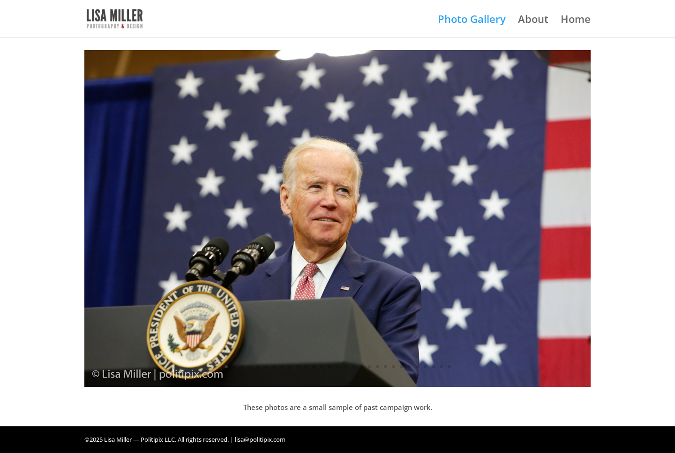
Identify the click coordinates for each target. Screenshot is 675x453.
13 (321, 366)
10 (298, 366)
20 (377, 366)
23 (401, 366)
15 (337, 366)
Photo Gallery (472, 20)
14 (329, 366)
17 (353, 366)
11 (306, 366)
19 (369, 366)
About (533, 20)
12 (313, 366)
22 (393, 366)
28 (441, 366)
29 (449, 366)
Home (576, 20)
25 (417, 366)
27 (433, 366)
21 (385, 366)
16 (345, 366)
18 (361, 366)
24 (409, 366)
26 (425, 366)
